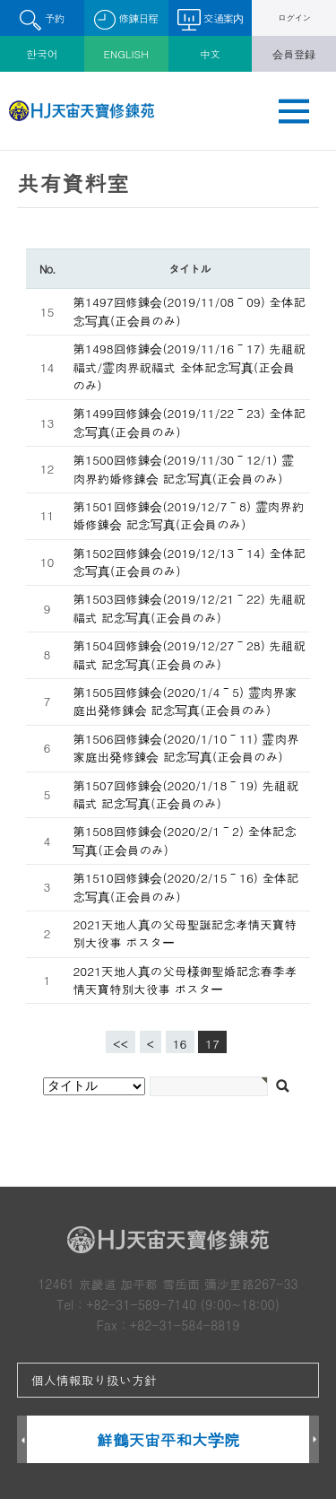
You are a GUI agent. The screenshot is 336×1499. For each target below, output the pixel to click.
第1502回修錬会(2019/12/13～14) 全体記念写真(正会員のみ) (189, 562)
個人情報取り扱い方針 (94, 1380)
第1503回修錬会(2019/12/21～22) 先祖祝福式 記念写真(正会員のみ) (189, 607)
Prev (22, 1440)
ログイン (294, 17)
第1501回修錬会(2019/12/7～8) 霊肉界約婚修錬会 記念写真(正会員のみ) (188, 515)
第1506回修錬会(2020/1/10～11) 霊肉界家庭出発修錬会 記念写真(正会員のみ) (185, 747)
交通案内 (210, 20)
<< (120, 1043)
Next (314, 1440)
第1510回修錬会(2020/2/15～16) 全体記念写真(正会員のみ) (185, 886)
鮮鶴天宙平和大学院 (168, 1439)
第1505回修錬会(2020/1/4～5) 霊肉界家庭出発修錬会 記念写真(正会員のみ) (185, 701)
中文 (209, 54)
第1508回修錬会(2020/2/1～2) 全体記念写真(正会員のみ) (185, 840)
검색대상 (0, 151)
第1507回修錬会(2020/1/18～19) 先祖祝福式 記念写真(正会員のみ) (185, 794)
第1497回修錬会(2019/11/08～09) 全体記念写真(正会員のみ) (189, 310)
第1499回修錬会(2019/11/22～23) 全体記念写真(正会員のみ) (189, 422)
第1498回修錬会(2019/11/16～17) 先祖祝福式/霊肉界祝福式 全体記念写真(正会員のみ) (189, 367)
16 (176, 1041)
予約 (42, 20)
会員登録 (293, 54)
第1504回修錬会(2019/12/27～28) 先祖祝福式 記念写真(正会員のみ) (189, 654)
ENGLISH (125, 54)
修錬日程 (126, 20)
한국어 (42, 54)
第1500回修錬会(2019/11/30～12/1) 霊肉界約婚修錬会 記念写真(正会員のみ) (183, 468)
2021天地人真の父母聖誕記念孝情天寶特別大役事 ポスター (185, 933)
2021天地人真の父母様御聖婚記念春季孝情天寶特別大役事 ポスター (185, 980)
